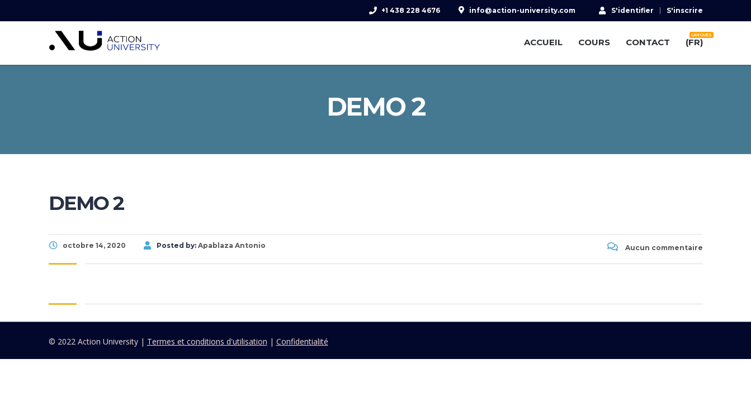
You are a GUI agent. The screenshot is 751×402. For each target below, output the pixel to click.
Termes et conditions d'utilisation (207, 341)
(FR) (694, 40)
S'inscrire (685, 10)
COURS (594, 42)
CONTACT (648, 42)
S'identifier (626, 10)
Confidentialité (302, 341)
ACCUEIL (543, 42)
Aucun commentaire (655, 247)
